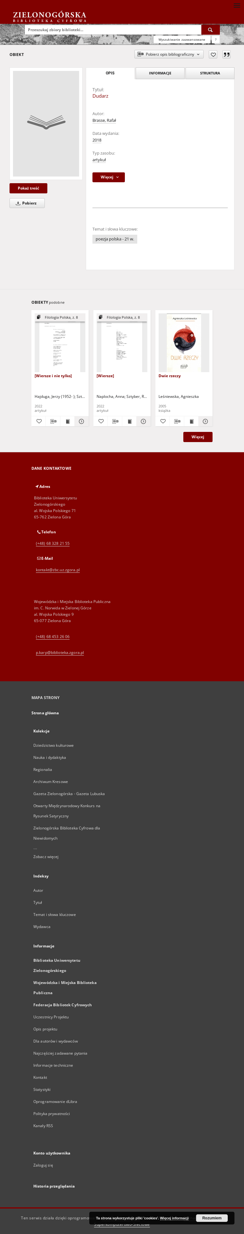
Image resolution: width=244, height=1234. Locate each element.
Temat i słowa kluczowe (54, 914)
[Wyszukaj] (210, 29)
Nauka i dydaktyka (49, 757)
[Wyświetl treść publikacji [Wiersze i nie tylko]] (67, 421)
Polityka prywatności (51, 1113)
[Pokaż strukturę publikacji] (60, 318)
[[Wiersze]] (122, 343)
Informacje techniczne (53, 1065)
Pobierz (25, 203)
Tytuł (37, 902)
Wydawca (42, 926)
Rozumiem (212, 1218)
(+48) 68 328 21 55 (53, 543)
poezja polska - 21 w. (115, 239)
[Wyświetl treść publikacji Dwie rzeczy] (191, 421)
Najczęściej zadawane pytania (60, 1053)
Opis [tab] (110, 73)
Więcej (198, 437)
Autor (38, 890)
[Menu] (236, 5)
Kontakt (40, 1077)
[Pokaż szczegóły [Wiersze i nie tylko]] (81, 421)
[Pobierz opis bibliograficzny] (53, 421)
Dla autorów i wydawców (55, 1041)
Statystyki (42, 1089)
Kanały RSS (43, 1125)
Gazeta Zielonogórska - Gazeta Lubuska (69, 793)
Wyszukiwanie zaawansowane (182, 39)
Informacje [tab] (160, 73)
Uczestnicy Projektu (51, 1017)
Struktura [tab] (210, 73)
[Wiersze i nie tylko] (53, 375)
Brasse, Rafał (104, 120)
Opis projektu (45, 1029)
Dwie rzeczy (170, 375)
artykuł (99, 160)
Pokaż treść (28, 188)
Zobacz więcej (46, 856)
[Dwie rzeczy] (184, 343)
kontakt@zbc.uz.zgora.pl (58, 569)
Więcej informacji (174, 1218)
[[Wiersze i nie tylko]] (60, 343)
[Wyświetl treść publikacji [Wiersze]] (129, 421)
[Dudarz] (46, 124)
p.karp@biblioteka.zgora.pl (60, 652)
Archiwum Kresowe (50, 781)
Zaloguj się (43, 1165)
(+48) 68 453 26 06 (53, 636)
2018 (96, 140)
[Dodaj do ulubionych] (213, 54)
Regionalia (42, 769)
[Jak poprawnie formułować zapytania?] (216, 39)
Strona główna (45, 713)
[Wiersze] (105, 375)
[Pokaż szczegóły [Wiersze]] (143, 421)
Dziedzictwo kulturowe (53, 745)
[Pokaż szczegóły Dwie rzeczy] (205, 421)
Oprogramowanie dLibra (55, 1101)
